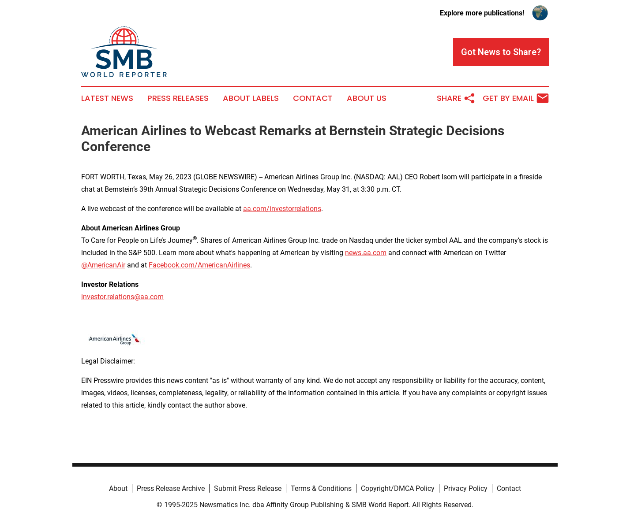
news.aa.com (365, 253)
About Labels (251, 98)
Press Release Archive (171, 488)
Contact (313, 98)
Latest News (107, 98)
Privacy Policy (466, 488)
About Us (366, 98)
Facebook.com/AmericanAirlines (199, 265)
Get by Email (516, 98)
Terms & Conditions (321, 488)
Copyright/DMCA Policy (398, 488)
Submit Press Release (247, 488)
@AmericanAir (103, 265)
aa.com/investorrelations (282, 208)
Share (456, 98)
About (118, 488)
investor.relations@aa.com (122, 297)
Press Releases (178, 98)
